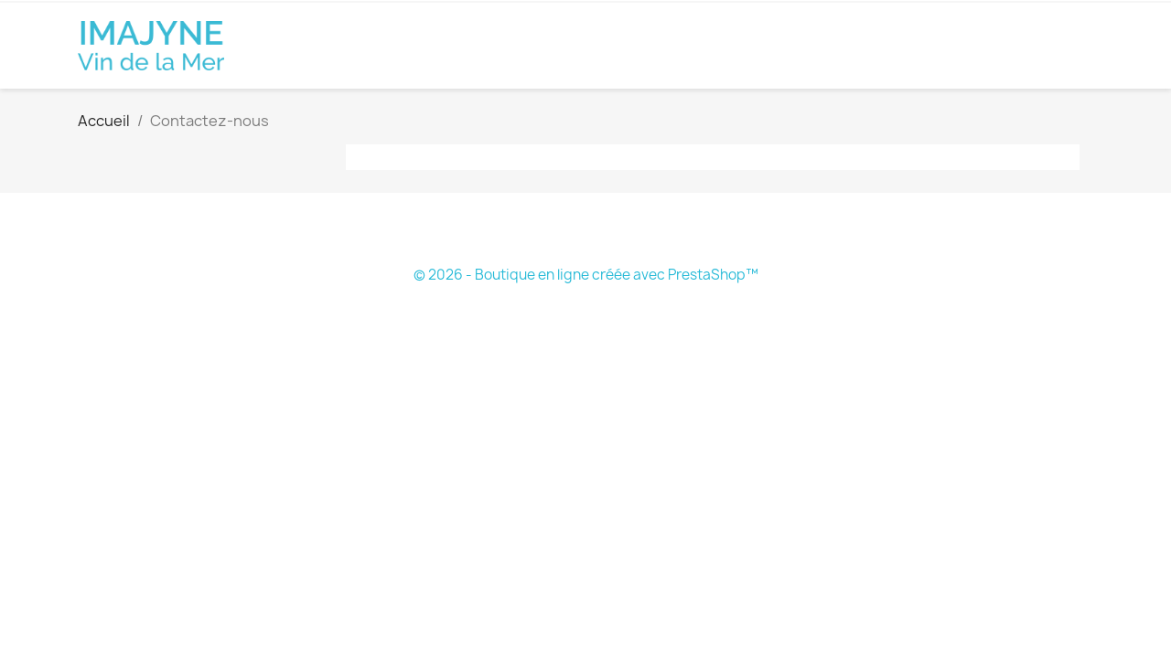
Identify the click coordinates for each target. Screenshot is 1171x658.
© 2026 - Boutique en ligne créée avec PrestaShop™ (586, 274)
